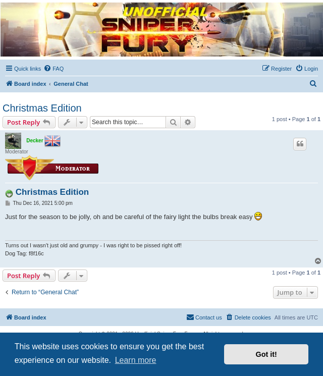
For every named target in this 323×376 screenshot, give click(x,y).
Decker (34, 140)
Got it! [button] (266, 354)
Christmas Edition (42, 108)
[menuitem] (53, 69)
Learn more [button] (135, 360)
